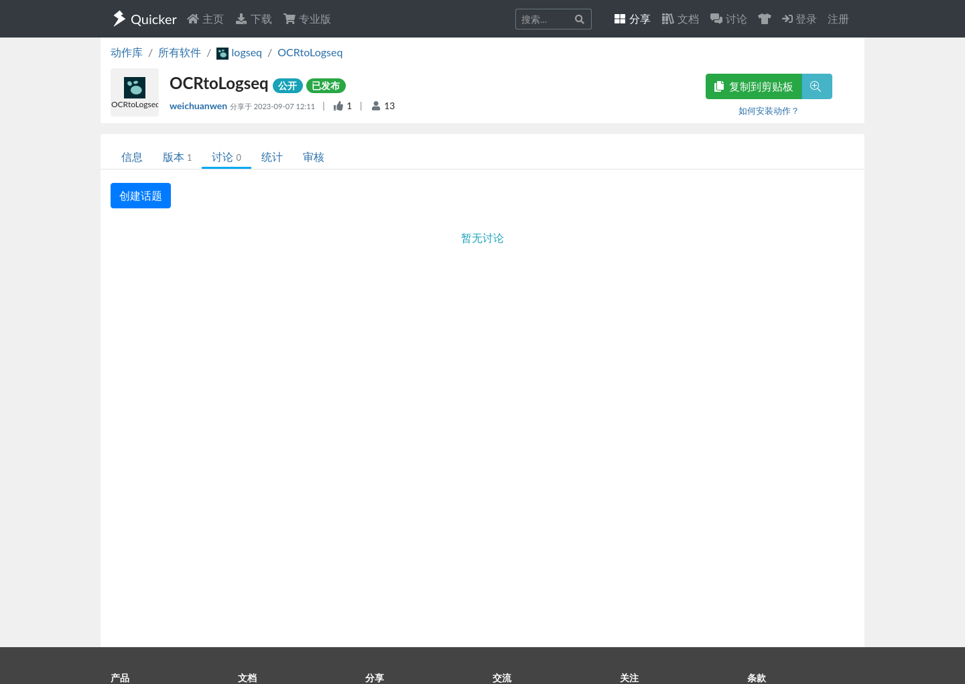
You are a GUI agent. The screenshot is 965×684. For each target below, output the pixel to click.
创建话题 (140, 195)
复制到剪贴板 (753, 86)
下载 (253, 18)
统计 (272, 156)
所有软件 (179, 52)
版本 (177, 156)
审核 (313, 156)
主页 (205, 18)
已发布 (326, 85)
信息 (132, 156)
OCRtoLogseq (309, 52)
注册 (838, 18)
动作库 (127, 52)
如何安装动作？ (768, 110)
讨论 (226, 156)
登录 (799, 18)
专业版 (307, 18)
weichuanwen (200, 105)
